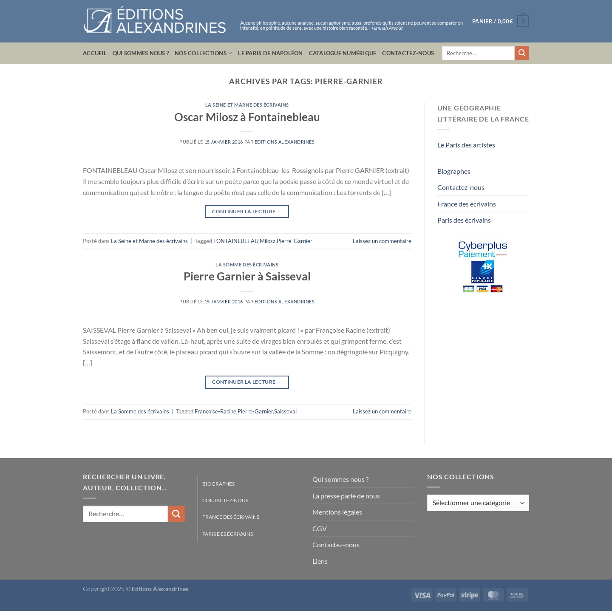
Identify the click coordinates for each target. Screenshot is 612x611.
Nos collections (203, 53)
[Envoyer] (522, 53)
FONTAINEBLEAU (235, 241)
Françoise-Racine (215, 411)
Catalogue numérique (343, 53)
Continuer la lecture (247, 211)
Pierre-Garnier (294, 241)
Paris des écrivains (464, 220)
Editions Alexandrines (285, 141)
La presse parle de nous (346, 496)
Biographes (453, 171)
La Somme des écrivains (246, 264)
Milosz (267, 241)
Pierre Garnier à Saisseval (247, 276)
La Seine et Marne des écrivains (247, 104)
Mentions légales (337, 512)
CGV (319, 528)
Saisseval (285, 411)
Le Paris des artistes (466, 145)
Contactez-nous (408, 53)
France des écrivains (466, 204)
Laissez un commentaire (382, 241)
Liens (320, 561)
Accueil (95, 53)
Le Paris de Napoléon (270, 53)
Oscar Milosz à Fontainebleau (247, 116)
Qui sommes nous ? (141, 53)
